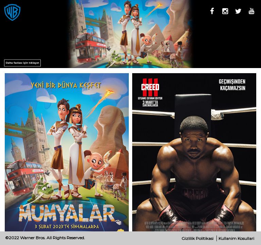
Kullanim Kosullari (236, 238)
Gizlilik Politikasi (197, 238)
